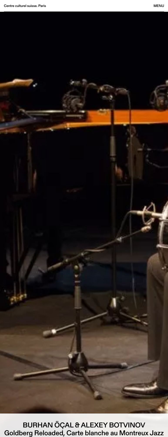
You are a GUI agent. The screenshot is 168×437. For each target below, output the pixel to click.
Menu (159, 5)
